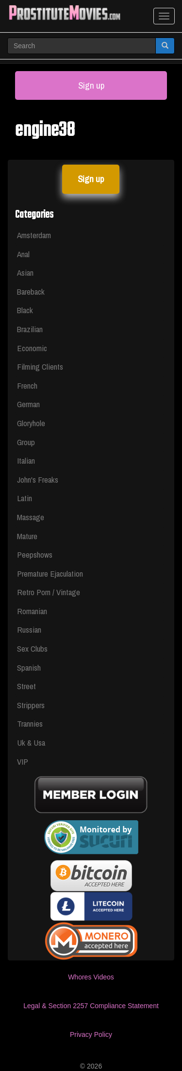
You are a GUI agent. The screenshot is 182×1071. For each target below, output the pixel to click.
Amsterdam (34, 235)
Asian (25, 272)
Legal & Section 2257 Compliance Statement (91, 1006)
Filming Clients (40, 366)
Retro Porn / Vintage (48, 592)
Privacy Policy (91, 1034)
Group (26, 442)
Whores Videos (91, 977)
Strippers (31, 705)
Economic (32, 348)
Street (26, 686)
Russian (29, 629)
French (27, 385)
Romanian (32, 611)
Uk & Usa (31, 742)
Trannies (30, 723)
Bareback (31, 291)
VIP (22, 761)
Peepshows (34, 554)
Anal (23, 254)
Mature (27, 536)
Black (25, 310)
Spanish (29, 667)
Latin (24, 498)
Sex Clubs (32, 648)
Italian (26, 460)
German (28, 404)
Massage (30, 517)
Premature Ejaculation (50, 573)
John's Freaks (37, 479)
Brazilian (30, 329)
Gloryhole (31, 423)
